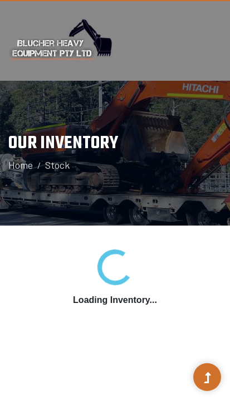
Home (20, 165)
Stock (57, 165)
